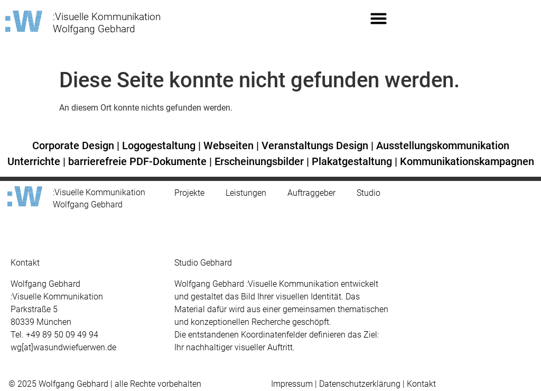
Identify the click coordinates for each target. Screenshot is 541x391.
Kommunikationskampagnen (467, 148)
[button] (378, 18)
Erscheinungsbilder (259, 148)
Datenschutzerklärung (359, 371)
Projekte (189, 181)
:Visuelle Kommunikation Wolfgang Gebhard (107, 23)
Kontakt (421, 371)
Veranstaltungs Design (315, 132)
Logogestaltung (158, 132)
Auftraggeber (311, 181)
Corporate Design (73, 132)
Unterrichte (33, 148)
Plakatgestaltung (352, 148)
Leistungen (246, 181)
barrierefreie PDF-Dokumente (137, 148)
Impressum (292, 371)
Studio (368, 181)
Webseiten (228, 132)
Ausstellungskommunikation (442, 132)
